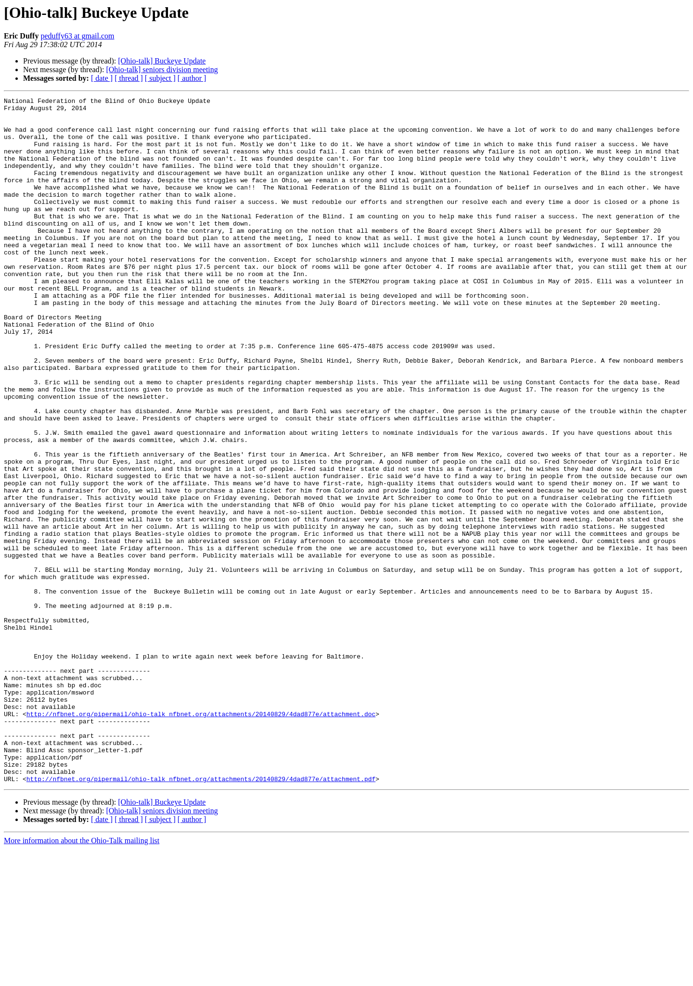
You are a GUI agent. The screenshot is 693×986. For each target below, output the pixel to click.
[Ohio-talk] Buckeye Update (161, 61)
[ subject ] (160, 78)
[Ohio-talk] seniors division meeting (162, 69)
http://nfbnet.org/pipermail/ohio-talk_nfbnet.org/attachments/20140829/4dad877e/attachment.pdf (200, 915)
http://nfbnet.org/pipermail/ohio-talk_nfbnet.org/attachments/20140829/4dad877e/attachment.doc (200, 838)
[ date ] (102, 78)
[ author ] (192, 78)
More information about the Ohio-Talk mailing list (81, 977)
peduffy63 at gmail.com (77, 36)
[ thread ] (129, 78)
